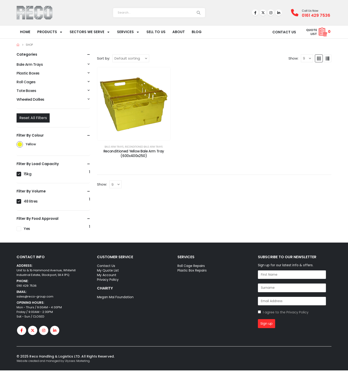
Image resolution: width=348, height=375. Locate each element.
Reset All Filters (33, 117)
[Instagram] (271, 12)
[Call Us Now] (296, 12)
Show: (293, 58)
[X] (263, 12)
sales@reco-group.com (35, 296)
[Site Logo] (34, 13)
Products (50, 32)
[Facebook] (255, 12)
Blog (197, 31)
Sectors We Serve (90, 32)
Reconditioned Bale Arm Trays (144, 147)
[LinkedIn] (278, 12)
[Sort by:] (130, 58)
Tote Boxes (26, 90)
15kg (27, 174)
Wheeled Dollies (30, 99)
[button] (319, 58)
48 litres (31, 201)
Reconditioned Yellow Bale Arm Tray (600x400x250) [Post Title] (133, 153)
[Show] (307, 58)
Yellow (19, 144)
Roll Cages (26, 82)
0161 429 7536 (27, 285)
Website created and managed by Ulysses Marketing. (53, 361)
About (178, 31)
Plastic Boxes (28, 73)
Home (25, 31)
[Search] (198, 12)
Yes (27, 228)
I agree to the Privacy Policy (285, 312)
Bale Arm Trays (114, 147)
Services (128, 32)
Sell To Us (155, 31)
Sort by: (103, 58)
